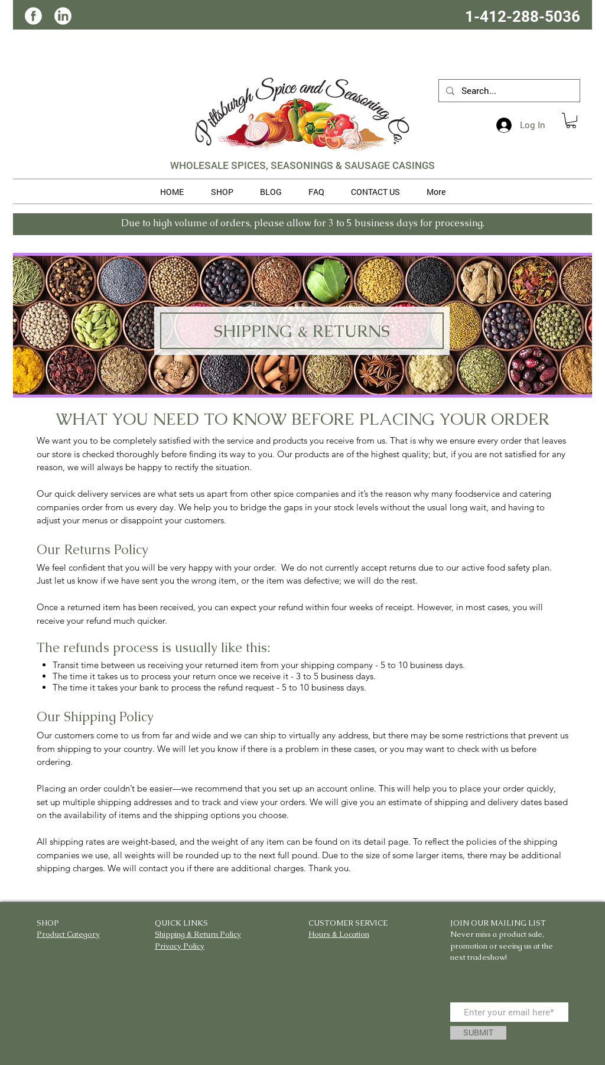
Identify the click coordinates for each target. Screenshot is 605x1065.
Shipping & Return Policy (198, 934)
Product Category (68, 934)
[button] (571, 120)
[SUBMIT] (478, 1033)
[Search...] (508, 91)
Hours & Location (338, 934)
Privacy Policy (179, 946)
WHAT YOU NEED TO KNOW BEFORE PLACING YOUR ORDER (302, 418)
